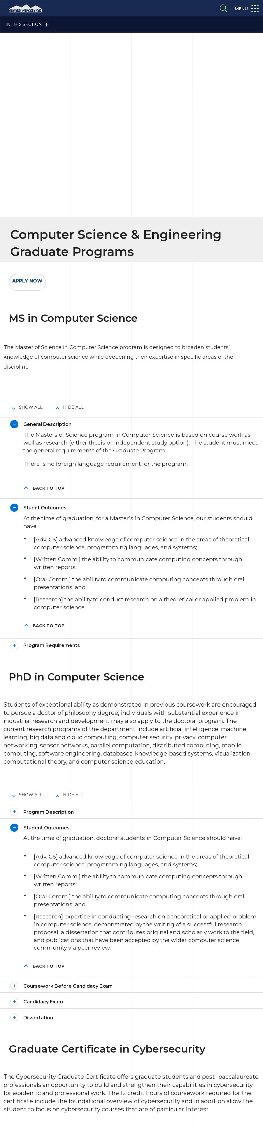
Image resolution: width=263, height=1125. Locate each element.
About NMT (146, 1045)
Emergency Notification (188, 1045)
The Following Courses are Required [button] (67, 904)
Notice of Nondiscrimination (158, 1057)
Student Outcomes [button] (46, 572)
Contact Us (31, 1073)
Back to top (48, 232)
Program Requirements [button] (51, 389)
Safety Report (110, 1057)
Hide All (73, 151)
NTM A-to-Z (204, 1057)
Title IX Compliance (167, 1033)
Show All (31, 151)
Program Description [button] (48, 556)
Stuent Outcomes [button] (44, 252)
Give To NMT (122, 1076)
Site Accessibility (112, 1045)
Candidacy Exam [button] (43, 746)
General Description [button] (47, 168)
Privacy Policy (206, 1033)
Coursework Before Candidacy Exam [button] (68, 730)
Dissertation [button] (38, 762)
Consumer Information (119, 1033)
